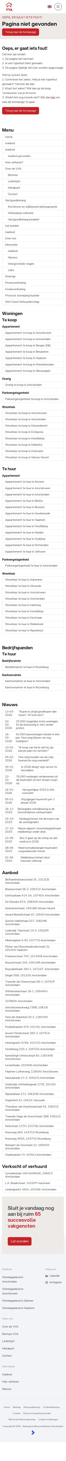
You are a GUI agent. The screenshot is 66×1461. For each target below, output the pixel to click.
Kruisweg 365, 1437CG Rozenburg (27, 1132)
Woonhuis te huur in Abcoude (23, 586)
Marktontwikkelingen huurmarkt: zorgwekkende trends (31, 849)
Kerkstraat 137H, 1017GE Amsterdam (29, 1126)
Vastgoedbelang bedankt (23, 219)
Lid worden (12, 226)
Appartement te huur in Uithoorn (25, 552)
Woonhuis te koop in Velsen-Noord (27, 457)
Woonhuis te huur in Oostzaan (23, 618)
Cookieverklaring (15, 289)
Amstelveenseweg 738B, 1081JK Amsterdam (26, 1009)
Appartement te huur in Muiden (24, 532)
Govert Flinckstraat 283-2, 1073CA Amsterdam (27, 1034)
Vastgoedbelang (15, 200)
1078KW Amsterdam (19, 1001)
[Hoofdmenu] (58, 6)
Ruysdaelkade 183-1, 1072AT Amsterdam (32, 969)
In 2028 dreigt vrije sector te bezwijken (31, 768)
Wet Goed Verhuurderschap (22, 302)
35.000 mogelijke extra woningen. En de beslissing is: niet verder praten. (31, 724)
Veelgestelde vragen (21, 264)
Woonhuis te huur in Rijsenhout (24, 630)
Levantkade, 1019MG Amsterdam (26, 1065)
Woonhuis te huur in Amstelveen (25, 592)
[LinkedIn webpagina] (48, 1276)
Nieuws (12, 257)
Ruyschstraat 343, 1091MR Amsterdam (30, 963)
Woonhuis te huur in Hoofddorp (24, 611)
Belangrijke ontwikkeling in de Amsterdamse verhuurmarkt (30, 810)
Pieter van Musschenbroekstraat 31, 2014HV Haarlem (27, 948)
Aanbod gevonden (19, 156)
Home (9, 137)
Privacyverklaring (15, 283)
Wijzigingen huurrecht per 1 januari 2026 (30, 801)
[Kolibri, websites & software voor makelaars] (33, 1432)
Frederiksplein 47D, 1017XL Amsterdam (30, 1027)
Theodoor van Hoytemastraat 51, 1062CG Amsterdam (31, 1108)
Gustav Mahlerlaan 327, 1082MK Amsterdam (26, 922)
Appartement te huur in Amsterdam (27, 494)
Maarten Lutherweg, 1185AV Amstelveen (31, 1072)
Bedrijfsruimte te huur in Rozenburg (27, 667)
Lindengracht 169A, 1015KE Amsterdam (30, 1189)
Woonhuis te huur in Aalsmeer (23, 580)
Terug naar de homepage (20, 32)
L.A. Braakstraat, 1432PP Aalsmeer (27, 1183)
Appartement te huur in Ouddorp (25, 539)
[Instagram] (48, 1282)
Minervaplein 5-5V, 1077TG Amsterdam (30, 940)
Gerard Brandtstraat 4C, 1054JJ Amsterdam (32, 915)
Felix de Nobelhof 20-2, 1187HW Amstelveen (26, 1018)
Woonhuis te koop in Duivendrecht (26, 426)
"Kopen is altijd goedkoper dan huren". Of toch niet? (30, 713)
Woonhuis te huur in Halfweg (23, 605)
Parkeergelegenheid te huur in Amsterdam (31, 566)
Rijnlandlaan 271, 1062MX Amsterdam (29, 1094)
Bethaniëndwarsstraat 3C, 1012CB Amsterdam (27, 881)
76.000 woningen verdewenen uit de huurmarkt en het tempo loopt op (31, 780)
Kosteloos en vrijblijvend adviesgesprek (32, 207)
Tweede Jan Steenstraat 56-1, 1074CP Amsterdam (30, 983)
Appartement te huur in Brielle (24, 501)
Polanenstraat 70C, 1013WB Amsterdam (31, 956)
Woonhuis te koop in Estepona (24, 432)
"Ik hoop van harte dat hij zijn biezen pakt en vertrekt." (29, 749)
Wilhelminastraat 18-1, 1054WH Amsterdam (26, 993)
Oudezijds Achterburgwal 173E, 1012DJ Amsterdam (30, 1086)
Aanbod (10, 143)
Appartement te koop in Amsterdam (28, 339)
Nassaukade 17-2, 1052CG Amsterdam (30, 1078)
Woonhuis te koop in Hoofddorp (25, 438)
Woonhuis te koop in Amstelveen (26, 413)
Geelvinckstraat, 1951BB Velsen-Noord (30, 908)
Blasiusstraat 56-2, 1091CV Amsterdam (30, 889)
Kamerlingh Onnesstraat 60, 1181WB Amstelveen (29, 1057)
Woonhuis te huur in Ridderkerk (24, 624)
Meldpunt (14, 188)
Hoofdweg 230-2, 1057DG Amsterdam (30, 1049)
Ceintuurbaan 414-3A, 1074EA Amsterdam (32, 895)
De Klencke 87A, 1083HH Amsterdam (29, 902)
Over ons (10, 238)
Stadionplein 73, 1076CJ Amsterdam (28, 1155)
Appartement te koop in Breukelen (26, 352)
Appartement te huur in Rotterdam (26, 545)
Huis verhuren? (14, 162)
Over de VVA (13, 169)
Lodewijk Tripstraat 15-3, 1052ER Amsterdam (27, 932)
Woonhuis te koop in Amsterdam (25, 419)
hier (53, 97)
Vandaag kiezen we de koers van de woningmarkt (32, 820)
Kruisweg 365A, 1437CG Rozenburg (28, 1139)
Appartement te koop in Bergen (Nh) (28, 345)
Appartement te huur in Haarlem (25, 520)
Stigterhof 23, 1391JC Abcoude (25, 1100)
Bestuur (13, 175)
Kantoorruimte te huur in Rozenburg (27, 687)
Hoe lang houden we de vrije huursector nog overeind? (29, 758)
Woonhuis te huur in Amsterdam (25, 599)
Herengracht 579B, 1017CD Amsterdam (30, 1043)
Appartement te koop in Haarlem (25, 358)
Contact (13, 194)
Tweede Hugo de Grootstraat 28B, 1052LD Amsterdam (33, 1118)
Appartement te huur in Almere (24, 482)
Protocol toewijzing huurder (22, 295)
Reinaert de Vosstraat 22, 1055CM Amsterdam (27, 1146)
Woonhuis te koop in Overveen (24, 451)
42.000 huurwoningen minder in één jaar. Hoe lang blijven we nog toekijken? (32, 737)
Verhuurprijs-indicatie (20, 213)
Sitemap (10, 276)
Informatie (11, 245)
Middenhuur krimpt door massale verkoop (27, 859)
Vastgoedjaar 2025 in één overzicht (29, 791)
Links (11, 270)
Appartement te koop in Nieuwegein (27, 371)
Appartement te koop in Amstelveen (28, 333)
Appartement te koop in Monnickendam (29, 364)
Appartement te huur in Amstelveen (27, 488)
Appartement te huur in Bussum (25, 507)
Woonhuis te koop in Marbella (23, 445)
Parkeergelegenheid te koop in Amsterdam (32, 399)
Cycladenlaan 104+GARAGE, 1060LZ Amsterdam (29, 1175)
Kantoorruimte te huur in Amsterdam (27, 681)
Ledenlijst (14, 181)
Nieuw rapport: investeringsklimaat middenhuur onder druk (33, 830)
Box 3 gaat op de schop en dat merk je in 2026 (31, 839)
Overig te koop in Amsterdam (23, 385)
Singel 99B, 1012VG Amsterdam (26, 975)
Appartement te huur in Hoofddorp (26, 526)
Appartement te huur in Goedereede (27, 513)
